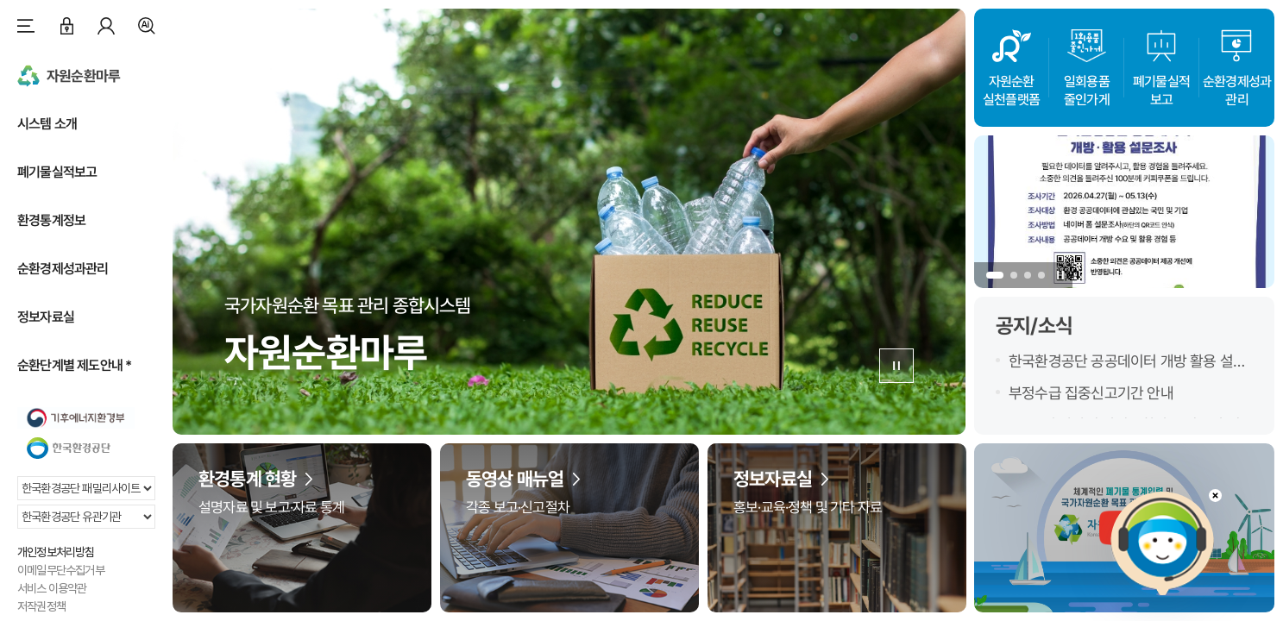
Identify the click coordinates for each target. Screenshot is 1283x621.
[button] (994, 275)
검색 (146, 25)
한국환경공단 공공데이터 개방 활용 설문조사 (1127, 362)
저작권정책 (41, 606)
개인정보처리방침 (56, 552)
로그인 (66, 25)
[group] (1124, 211)
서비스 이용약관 (52, 588)
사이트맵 (26, 25)
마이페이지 (106, 25)
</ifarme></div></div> (1162, 543)
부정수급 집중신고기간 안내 (1091, 393)
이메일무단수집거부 (60, 570)
